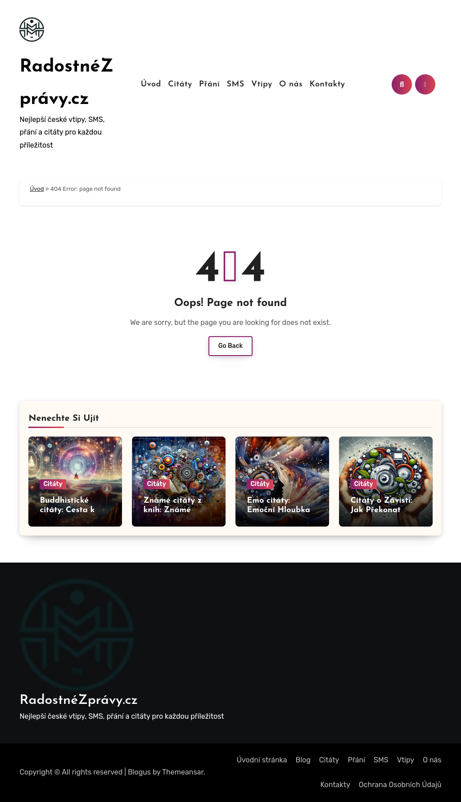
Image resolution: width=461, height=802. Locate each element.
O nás (291, 84)
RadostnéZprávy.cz (78, 700)
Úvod (151, 84)
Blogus (139, 772)
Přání (209, 84)
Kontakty (327, 84)
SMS (235, 84)
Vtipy (261, 84)
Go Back (230, 346)
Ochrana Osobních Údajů (400, 784)
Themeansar (182, 772)
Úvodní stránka (262, 760)
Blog (303, 760)
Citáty (180, 84)
